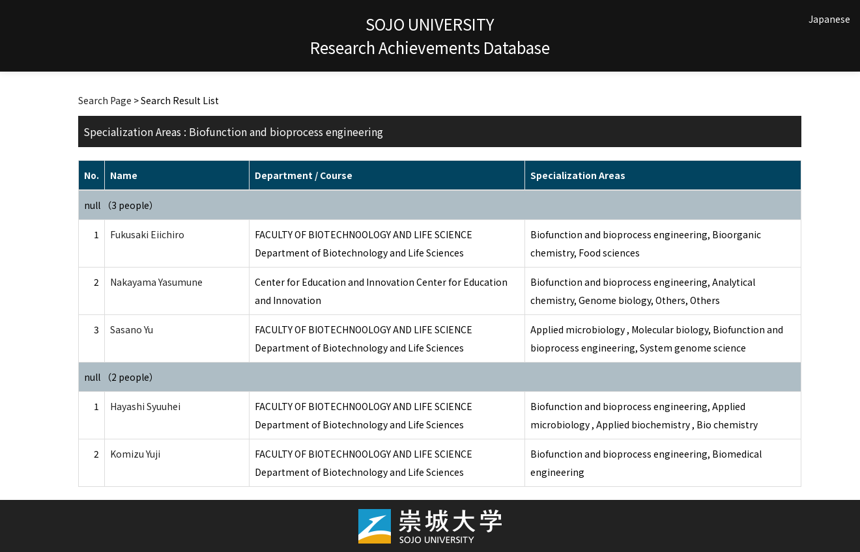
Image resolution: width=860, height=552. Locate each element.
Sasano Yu (131, 329)
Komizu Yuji (135, 453)
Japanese (829, 18)
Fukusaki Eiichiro (147, 234)
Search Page (105, 100)
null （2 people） (121, 376)
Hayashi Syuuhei (145, 406)
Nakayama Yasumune (156, 281)
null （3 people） (121, 205)
